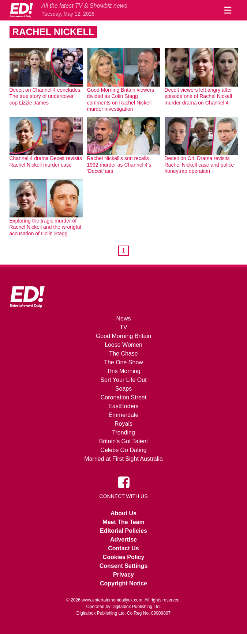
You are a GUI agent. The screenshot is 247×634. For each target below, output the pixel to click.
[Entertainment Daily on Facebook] (124, 482)
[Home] (21, 10)
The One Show (123, 362)
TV (123, 327)
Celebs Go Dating (123, 450)
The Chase (123, 353)
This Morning (123, 371)
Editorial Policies (123, 531)
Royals (123, 424)
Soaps (123, 389)
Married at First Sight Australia (123, 459)
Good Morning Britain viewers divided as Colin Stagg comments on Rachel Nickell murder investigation (120, 99)
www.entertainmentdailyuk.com (112, 600)
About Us (123, 513)
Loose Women (123, 345)
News (123, 318)
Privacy (123, 575)
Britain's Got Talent (123, 441)
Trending (123, 432)
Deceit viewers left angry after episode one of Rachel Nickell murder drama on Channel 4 (198, 96)
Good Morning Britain (123, 336)
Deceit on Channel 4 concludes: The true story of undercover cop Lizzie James (46, 96)
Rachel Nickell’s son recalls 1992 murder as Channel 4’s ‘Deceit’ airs (119, 164)
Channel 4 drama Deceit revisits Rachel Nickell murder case (46, 161)
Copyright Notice (123, 583)
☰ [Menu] (228, 10)
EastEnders (123, 406)
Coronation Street (123, 397)
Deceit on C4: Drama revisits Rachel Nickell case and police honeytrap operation (199, 164)
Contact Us (123, 548)
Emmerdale (124, 415)
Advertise (123, 539)
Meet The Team (123, 522)
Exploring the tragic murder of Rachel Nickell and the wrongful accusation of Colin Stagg (45, 227)
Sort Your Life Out (123, 380)
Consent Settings (124, 566)
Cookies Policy (124, 557)
